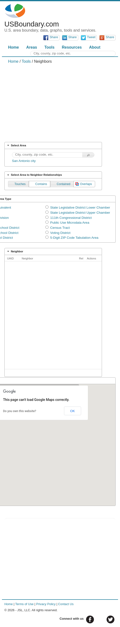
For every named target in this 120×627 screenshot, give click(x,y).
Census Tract (60, 228)
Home (13, 47)
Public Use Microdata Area (69, 222)
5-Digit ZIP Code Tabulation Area (74, 237)
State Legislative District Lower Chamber (80, 207)
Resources (72, 47)
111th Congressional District (71, 218)
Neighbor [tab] (14, 251)
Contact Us (65, 604)
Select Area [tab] (16, 145)
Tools (49, 47)
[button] (88, 155)
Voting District (60, 233)
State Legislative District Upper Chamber (80, 212)
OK (72, 411)
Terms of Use (24, 604)
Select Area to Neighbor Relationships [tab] (34, 175)
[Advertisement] (60, 103)
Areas (31, 47)
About (94, 47)
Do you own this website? (19, 411)
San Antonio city (24, 161)
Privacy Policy (46, 604)
